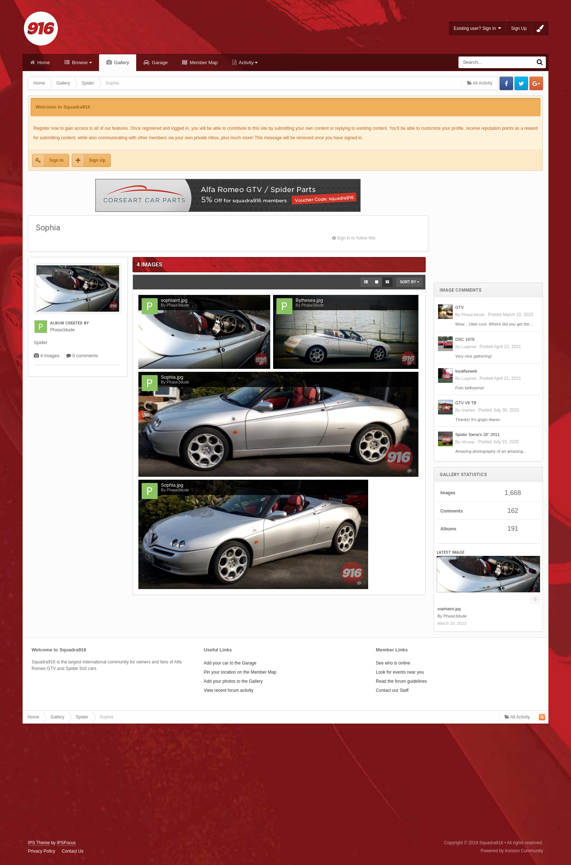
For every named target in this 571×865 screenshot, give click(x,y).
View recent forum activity (228, 690)
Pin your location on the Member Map (240, 672)
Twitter (521, 83)
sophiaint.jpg (449, 609)
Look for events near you (400, 672)
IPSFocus (66, 842)
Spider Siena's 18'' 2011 (477, 434)
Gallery (121, 62)
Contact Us (72, 851)
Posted (510, 314)
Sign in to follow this (356, 238)
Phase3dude (473, 314)
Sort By (409, 282)
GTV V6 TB (465, 403)
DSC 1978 (464, 339)
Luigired (468, 346)
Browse (81, 62)
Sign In (56, 160)
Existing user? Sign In (477, 28)
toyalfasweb (466, 371)
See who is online (393, 663)
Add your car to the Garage (230, 663)
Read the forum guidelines (401, 681)
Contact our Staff (392, 690)
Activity (248, 62)
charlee (468, 410)
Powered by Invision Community (512, 850)
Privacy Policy (41, 851)
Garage (159, 62)
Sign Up (519, 28)
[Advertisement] (488, 222)
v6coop (468, 442)
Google (536, 83)
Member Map (202, 62)
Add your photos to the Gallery (233, 681)
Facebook (506, 83)
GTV (459, 307)
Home (43, 62)
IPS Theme (39, 842)
